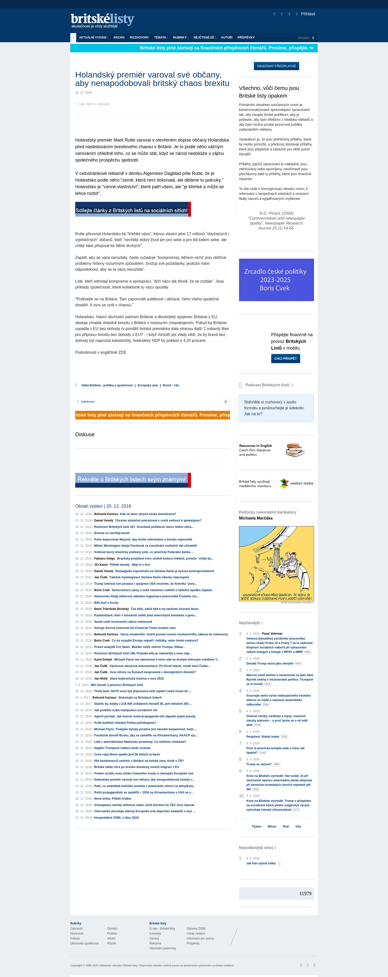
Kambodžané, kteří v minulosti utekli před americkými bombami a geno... (145, 615)
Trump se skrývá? (263, 764)
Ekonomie (76, 933)
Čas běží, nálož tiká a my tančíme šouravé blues (164, 609)
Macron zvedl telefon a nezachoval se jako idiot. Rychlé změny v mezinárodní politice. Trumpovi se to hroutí (280, 679)
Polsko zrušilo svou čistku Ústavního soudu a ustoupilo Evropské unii (144, 773)
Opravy (154, 938)
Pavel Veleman (272, 633)
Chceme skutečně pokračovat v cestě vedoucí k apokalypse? (158, 520)
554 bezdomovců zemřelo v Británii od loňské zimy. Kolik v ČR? (139, 761)
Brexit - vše (171, 385)
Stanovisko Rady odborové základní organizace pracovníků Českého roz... (146, 596)
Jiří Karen (101, 564)
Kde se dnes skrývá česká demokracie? (148, 514)
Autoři (226, 37)
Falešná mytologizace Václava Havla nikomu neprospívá (149, 577)
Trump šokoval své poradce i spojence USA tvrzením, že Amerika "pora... (145, 583)
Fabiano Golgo (104, 558)
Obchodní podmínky (162, 948)
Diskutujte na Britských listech (140, 697)
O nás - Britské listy (162, 928)
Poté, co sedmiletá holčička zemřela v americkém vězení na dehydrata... (144, 786)
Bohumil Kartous (106, 514)
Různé (111, 943)
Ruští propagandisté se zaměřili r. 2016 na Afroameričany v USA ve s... (144, 792)
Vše (298, 826)
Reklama (155, 943)
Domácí (112, 928)
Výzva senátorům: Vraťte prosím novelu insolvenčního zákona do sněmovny (174, 634)
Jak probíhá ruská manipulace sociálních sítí (125, 710)
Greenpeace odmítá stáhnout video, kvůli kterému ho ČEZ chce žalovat (144, 805)
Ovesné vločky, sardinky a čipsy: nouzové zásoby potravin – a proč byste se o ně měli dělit (277, 720)
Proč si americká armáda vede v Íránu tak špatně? (275, 751)
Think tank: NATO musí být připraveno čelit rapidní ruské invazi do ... (142, 691)
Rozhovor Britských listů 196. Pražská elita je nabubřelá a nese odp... (143, 653)
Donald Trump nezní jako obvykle (274, 664)
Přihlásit (305, 14)
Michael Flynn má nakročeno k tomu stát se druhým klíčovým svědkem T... (166, 659)
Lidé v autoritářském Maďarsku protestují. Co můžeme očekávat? (140, 742)
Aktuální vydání (93, 37)
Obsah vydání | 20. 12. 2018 (103, 506)
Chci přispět (285, 358)
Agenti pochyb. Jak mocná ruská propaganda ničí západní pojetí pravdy (144, 716)
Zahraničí (76, 928)
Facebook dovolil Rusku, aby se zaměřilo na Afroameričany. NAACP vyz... (146, 735)
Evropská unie (148, 385)
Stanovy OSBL (196, 928)
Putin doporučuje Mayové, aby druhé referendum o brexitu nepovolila (143, 539)
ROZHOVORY (139, 37)
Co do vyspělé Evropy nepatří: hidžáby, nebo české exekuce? (155, 640)
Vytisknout (85, 401)
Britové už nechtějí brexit (112, 533)
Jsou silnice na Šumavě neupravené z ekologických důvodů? (152, 672)
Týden (256, 826)
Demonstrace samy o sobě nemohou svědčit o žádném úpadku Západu (162, 590)
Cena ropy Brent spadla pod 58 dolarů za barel (127, 754)
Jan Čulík (100, 577)
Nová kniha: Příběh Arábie (112, 798)
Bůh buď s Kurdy (106, 602)
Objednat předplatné (276, 66)
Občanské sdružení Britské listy (118, 965)
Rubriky (181, 37)
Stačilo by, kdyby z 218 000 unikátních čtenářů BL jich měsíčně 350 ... (143, 704)
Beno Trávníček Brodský (111, 609)
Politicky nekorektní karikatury (267, 515)
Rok (286, 826)
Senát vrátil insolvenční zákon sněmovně (123, 622)
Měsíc (272, 826)
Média (111, 938)
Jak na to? (253, 414)
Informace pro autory (200, 938)
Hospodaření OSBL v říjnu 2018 (116, 817)
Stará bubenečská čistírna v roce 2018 (137, 678)
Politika (112, 933)
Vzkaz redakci (196, 933)
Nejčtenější (205, 37)
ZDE (122, 352)
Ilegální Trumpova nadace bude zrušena (122, 748)
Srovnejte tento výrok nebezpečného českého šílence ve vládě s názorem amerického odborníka (278, 700)
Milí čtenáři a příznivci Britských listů (117, 685)
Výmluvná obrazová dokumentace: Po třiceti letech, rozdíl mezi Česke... (159, 666)
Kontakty (155, 933)
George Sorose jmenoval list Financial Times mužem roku (135, 628)
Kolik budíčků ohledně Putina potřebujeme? (125, 723)
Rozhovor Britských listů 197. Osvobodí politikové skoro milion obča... (144, 527)
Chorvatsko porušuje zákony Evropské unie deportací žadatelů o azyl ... (144, 811)
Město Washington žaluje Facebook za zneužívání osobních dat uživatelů (145, 545)
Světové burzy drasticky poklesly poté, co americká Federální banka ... (144, 552)
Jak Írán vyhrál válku (263, 863)
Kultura (75, 938)
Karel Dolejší (103, 659)
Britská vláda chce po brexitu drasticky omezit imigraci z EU (136, 767)
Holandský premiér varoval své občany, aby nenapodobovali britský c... (144, 779)
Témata (161, 37)
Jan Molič (101, 678)
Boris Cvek (102, 590)
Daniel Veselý (103, 520)
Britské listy (105, 21)
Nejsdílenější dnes (256, 848)
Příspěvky (246, 37)
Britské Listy (278, 932)
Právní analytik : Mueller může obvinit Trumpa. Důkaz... (140, 647)
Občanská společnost (84, 943)
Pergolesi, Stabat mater (267, 737)
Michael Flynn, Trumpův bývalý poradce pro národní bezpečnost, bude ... (145, 729)
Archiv (119, 37)
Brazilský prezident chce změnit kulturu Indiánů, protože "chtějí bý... (165, 558)
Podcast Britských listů (265, 385)
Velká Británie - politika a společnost (107, 385)
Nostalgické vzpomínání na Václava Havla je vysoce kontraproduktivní (164, 571)
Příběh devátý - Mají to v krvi (130, 564)
